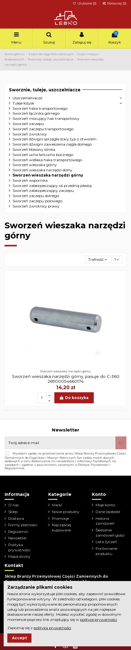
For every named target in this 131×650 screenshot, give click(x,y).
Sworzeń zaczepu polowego (37, 201)
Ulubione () (85, 4)
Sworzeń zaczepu (28, 123)
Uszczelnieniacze (27, 98)
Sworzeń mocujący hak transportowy (46, 118)
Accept (19, 638)
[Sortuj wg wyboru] (98, 259)
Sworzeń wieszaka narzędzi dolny (42, 170)
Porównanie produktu (106, 551)
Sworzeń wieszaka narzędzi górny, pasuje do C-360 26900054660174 (65, 379)
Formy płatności (22, 525)
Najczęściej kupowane (61, 527)
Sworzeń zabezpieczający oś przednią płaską (52, 185)
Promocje (60, 518)
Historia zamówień (105, 521)
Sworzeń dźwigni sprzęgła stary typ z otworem (54, 139)
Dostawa (16, 518)
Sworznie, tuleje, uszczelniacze (45, 89)
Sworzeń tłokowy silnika (34, 149)
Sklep (13, 511)
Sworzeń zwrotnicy (30, 134)
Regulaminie (14, 468)
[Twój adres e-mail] (60, 442)
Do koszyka (74, 397)
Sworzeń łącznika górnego (36, 113)
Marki (57, 505)
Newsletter (17, 538)
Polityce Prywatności (93, 464)
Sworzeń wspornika (30, 180)
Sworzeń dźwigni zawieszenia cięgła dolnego (52, 144)
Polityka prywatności (19, 547)
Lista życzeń (106, 541)
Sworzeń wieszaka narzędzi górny (48, 175)
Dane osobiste (108, 511)
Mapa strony (19, 556)
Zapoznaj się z (39, 627)
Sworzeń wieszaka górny (35, 164)
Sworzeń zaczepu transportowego (43, 129)
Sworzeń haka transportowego (40, 108)
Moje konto (105, 505)
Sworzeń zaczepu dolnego (36, 195)
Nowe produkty (65, 511)
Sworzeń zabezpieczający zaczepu (43, 190)
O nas (13, 505)
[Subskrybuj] (120, 442)
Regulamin (18, 531)
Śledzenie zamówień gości (110, 533)
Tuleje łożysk (23, 103)
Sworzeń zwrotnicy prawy (36, 206)
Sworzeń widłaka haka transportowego (47, 160)
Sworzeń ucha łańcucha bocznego (43, 154)
